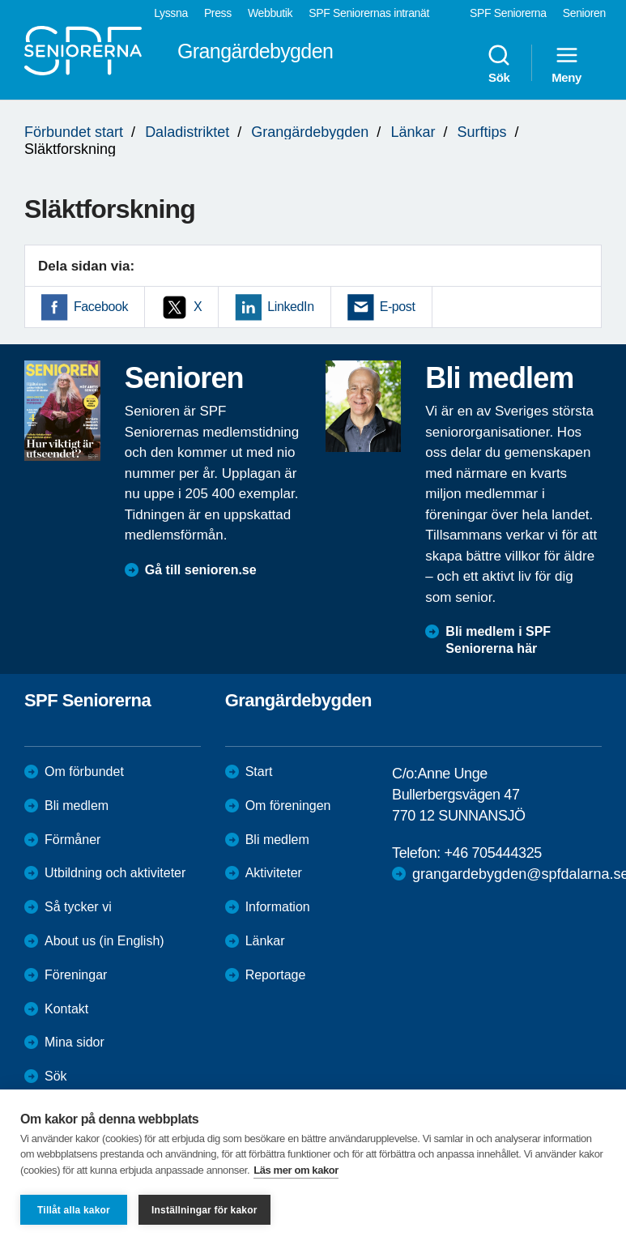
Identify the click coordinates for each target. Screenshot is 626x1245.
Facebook (101, 306)
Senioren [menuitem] (584, 12)
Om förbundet (84, 771)
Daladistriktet (187, 132)
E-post (397, 306)
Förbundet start (73, 132)
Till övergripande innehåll (0, 0)
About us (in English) (104, 941)
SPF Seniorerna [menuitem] (508, 12)
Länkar (412, 132)
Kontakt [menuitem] (66, 1009)
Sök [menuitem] (499, 63)
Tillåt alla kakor (73, 1210)
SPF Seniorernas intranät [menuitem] (369, 12)
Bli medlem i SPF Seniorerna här (498, 640)
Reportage (275, 975)
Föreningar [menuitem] (76, 975)
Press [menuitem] (218, 12)
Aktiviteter (273, 873)
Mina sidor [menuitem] (74, 1042)
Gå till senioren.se (201, 570)
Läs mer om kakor (296, 1170)
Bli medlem (77, 805)
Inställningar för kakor (204, 1210)
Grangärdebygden (309, 132)
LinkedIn (290, 306)
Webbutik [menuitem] (270, 12)
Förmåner (72, 839)
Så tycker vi (78, 907)
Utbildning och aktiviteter (115, 873)
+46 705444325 (492, 853)
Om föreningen (288, 805)
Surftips (482, 132)
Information (277, 907)
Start (259, 771)
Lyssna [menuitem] (171, 12)
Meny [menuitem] (566, 63)
